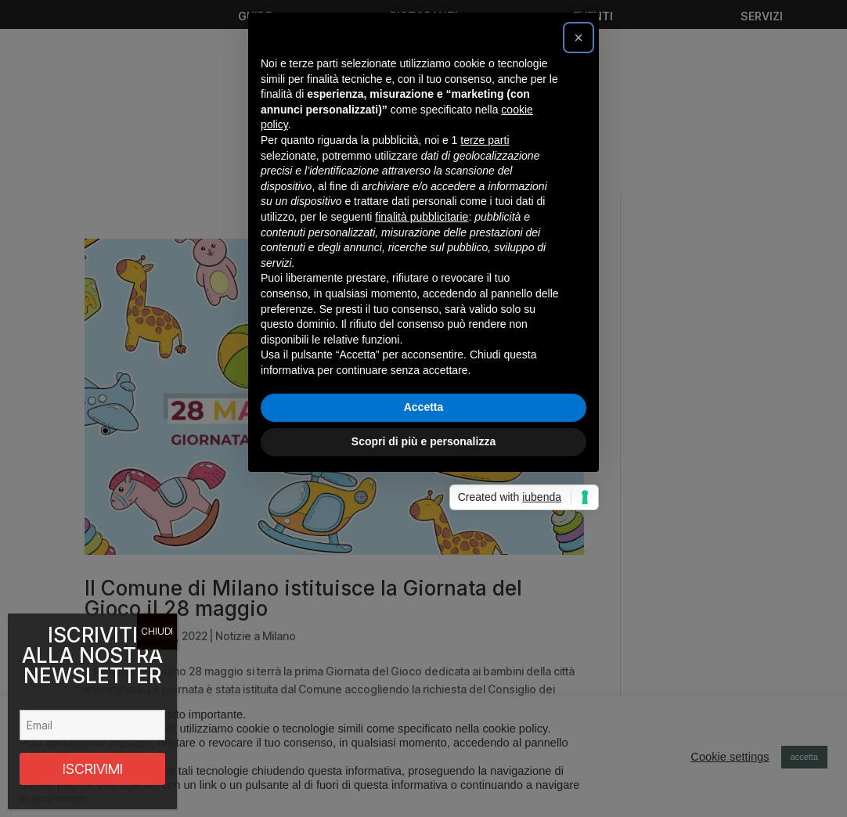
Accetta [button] (424, 573)
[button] (578, 204)
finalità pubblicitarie (421, 383)
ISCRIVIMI (93, 769)
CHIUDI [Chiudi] (157, 631)
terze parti (484, 307)
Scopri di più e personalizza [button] (423, 608)
